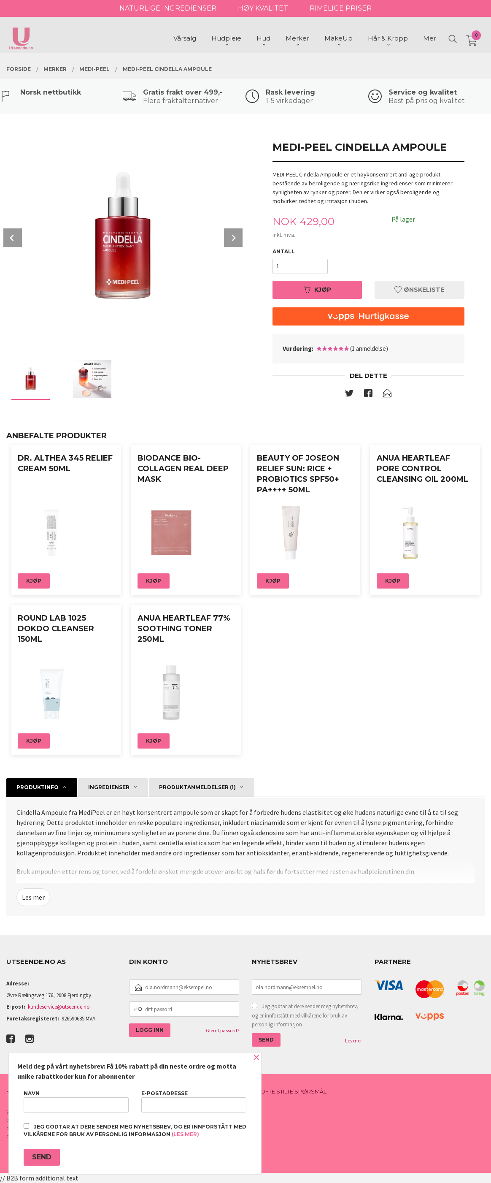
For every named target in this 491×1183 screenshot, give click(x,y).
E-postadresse (193, 1101)
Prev (12, 237)
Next (233, 237)
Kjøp (317, 289)
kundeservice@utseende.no (59, 1006)
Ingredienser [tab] (108, 787)
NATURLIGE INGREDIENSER (167, 8)
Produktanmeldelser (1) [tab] (197, 787)
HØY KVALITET (263, 8)
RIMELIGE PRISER (341, 8)
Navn (76, 1101)
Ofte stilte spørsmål (293, 1091)
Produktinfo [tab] (37, 787)
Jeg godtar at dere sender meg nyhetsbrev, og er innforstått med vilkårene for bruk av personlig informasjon (305, 1015)
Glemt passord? (222, 1030)
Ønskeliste (419, 289)
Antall (283, 251)
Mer (429, 38)
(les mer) (185, 1134)
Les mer (33, 897)
